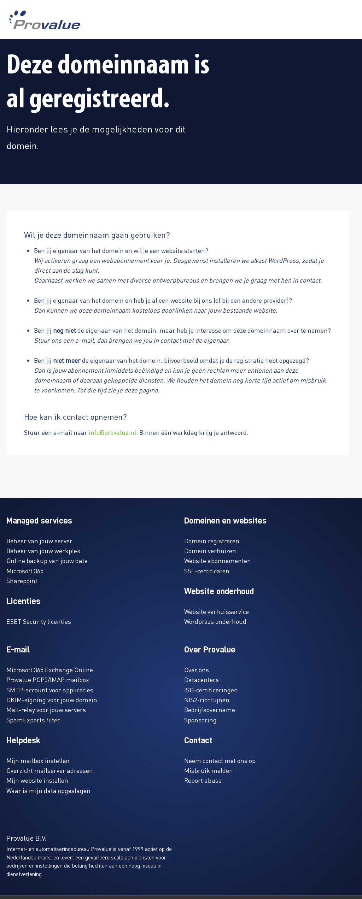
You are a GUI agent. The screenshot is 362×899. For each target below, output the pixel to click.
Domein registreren (211, 541)
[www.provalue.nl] (44, 19)
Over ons (196, 670)
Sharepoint (21, 580)
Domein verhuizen (210, 550)
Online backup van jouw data (47, 560)
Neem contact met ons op (220, 760)
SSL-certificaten (206, 571)
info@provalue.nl (112, 432)
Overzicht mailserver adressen (49, 770)
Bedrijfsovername (209, 709)
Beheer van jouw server (39, 541)
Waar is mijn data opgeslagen (48, 790)
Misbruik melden (208, 770)
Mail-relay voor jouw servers (46, 709)
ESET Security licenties (38, 621)
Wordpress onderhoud (215, 621)
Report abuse (203, 780)
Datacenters (201, 679)
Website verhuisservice (216, 611)
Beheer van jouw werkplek (43, 550)
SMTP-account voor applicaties (49, 690)
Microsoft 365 (24, 571)
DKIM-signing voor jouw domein (51, 700)
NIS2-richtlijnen (206, 700)
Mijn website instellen (37, 780)
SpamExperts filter (33, 720)
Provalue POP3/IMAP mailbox (47, 679)
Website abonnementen (217, 560)
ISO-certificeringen (211, 690)
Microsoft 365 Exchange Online (49, 670)
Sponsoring (200, 720)
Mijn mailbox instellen (38, 760)
